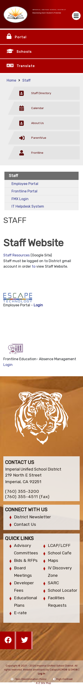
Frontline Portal (24, 191)
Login (38, 305)
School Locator (62, 590)
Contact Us (25, 524)
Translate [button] (26, 66)
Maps (53, 560)
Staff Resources (16, 255)
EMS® (74, 669)
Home (11, 80)
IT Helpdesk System (28, 206)
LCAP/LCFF (59, 545)
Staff (26, 80)
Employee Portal (25, 184)
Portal (21, 37)
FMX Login (20, 199)
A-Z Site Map (41, 683)
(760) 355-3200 (22, 491)
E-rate (20, 612)
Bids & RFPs (26, 560)
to (33, 266)
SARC (53, 582)
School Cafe (59, 552)
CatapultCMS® (59, 669)
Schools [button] (24, 52)
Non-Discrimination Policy (28, 679)
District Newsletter (32, 516)
